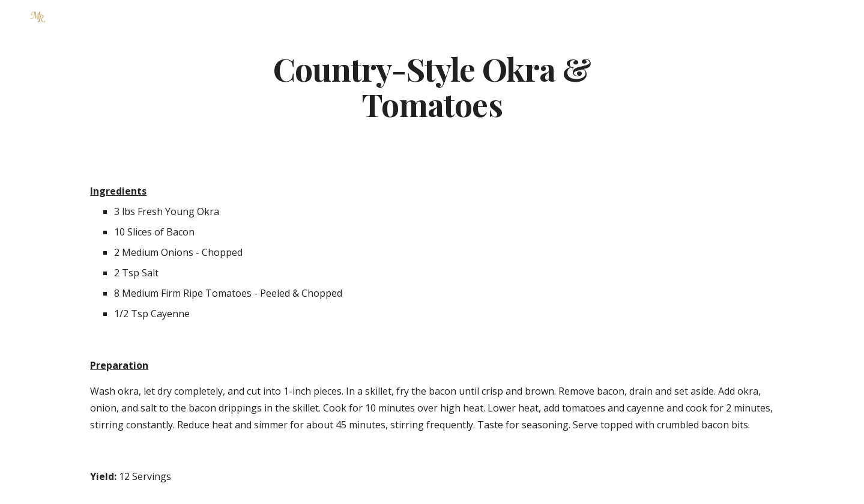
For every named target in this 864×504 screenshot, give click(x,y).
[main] (432, 85)
